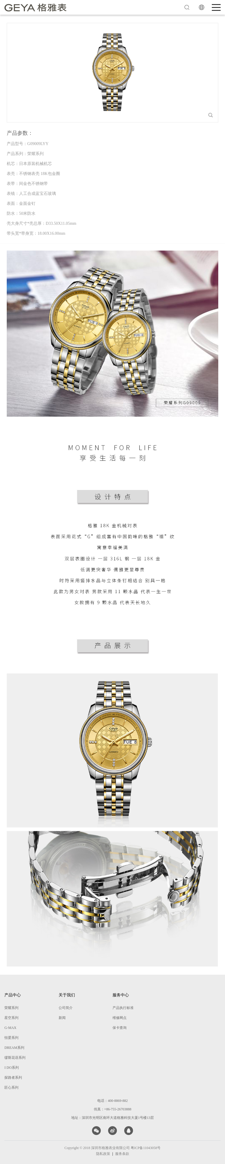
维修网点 (119, 1018)
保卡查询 (119, 1028)
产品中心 (12, 995)
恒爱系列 (11, 1038)
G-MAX (10, 1028)
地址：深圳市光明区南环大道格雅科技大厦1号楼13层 (112, 1118)
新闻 (62, 1018)
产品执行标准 (123, 1008)
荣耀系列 (11, 1008)
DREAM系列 (14, 1048)
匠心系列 (11, 1087)
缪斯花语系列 (14, 1058)
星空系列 (11, 1018)
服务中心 (120, 995)
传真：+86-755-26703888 (113, 1109)
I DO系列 (11, 1068)
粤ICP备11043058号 (146, 1148)
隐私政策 (103, 1154)
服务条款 (122, 1154)
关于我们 (67, 995)
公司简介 (66, 1008)
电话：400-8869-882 (112, 1101)
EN (201, 7)
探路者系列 (13, 1077)
